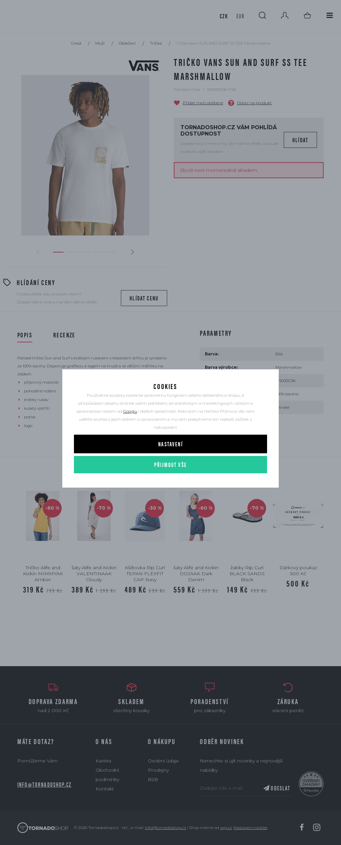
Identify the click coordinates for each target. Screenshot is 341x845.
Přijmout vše (170, 475)
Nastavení (170, 454)
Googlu (130, 421)
